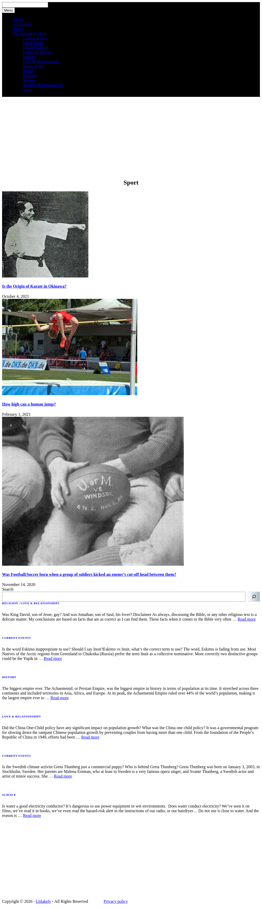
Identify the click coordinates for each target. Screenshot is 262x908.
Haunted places (35, 47)
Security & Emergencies (43, 85)
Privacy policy (116, 901)
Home (17, 29)
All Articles (22, 24)
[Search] (254, 597)
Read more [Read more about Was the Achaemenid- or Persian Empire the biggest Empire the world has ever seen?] (59, 698)
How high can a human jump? (29, 404)
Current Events (35, 38)
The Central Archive (29, 33)
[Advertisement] (131, 137)
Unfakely (43, 901)
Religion (30, 75)
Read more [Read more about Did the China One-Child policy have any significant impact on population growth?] (90, 737)
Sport (27, 89)
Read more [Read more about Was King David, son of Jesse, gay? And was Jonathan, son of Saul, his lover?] (247, 619)
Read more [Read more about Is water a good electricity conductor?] (32, 815)
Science (29, 80)
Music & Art (33, 66)
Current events (16, 637)
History (29, 57)
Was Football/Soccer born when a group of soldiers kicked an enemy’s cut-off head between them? (89, 574)
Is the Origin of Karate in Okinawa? (34, 286)
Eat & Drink (33, 43)
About (17, 19)
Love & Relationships (41, 61)
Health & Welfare (37, 52)
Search (8, 589)
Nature (28, 71)
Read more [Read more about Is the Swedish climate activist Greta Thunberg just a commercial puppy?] (63, 776)
